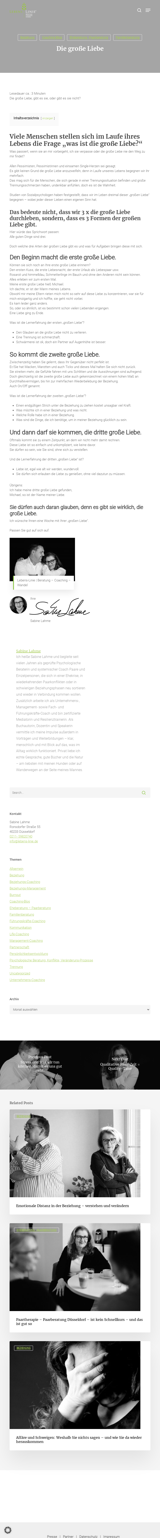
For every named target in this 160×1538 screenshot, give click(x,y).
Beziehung (27, 37)
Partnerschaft (19, 947)
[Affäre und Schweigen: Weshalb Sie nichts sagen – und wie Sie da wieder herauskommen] (80, 1395)
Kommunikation (21, 928)
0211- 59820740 (21, 836)
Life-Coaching (19, 934)
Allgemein (16, 869)
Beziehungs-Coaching (25, 882)
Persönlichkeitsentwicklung (29, 954)
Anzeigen (47, 118)
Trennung (16, 967)
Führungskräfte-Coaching (27, 921)
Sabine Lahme (28, 651)
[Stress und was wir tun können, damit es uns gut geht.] (40, 1065)
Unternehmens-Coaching (27, 980)
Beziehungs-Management (28, 888)
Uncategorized (20, 973)
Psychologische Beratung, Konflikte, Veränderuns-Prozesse (51, 960)
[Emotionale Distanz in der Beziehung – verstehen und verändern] (80, 1161)
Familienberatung (128, 37)
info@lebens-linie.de (24, 841)
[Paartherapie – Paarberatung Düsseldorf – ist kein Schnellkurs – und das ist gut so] (80, 1277)
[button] (148, 10)
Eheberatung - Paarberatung (89, 37)
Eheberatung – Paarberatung (30, 908)
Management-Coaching (26, 941)
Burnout (15, 895)
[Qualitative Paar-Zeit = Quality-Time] (120, 1065)
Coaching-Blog (52, 37)
